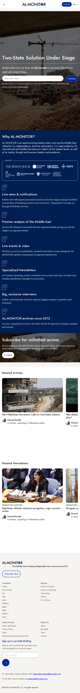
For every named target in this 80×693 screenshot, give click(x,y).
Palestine (5, 603)
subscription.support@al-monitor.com (47, 674)
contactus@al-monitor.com (38, 678)
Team (43, 632)
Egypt (4, 606)
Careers (44, 636)
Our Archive (45, 600)
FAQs (4, 632)
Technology (45, 593)
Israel (4, 600)
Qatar (4, 610)
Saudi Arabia (7, 590)
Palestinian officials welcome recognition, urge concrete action (31, 510)
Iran (3, 593)
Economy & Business (48, 590)
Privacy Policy (7, 629)
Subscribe (66, 4)
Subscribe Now (11, 573)
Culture (43, 596)
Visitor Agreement (9, 625)
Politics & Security (47, 586)
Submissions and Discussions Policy (15, 636)
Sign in (75, 4)
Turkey (4, 586)
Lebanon (5, 613)
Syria (4, 617)
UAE (3, 596)
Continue (8, 355)
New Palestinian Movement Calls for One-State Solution (31, 414)
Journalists (44, 629)
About (43, 625)
